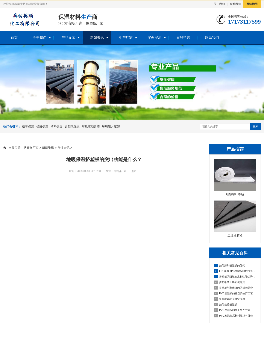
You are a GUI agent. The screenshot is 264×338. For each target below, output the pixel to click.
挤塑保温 (56, 126)
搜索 (255, 126)
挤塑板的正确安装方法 (229, 282)
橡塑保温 (28, 126)
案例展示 (154, 37)
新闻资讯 (97, 37)
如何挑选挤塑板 (225, 304)
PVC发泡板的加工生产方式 (232, 310)
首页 (14, 37)
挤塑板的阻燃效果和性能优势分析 (235, 276)
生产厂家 (126, 37)
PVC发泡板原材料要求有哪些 (233, 315)
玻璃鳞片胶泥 (111, 126)
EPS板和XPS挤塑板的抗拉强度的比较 (235, 271)
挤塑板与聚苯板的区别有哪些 (233, 288)
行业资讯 (64, 147)
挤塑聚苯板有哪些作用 (229, 299)
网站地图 (252, 4)
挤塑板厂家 (31, 147)
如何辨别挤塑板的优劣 (229, 265)
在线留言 (183, 37)
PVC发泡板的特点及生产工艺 (233, 293)
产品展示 (68, 37)
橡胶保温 (42, 126)
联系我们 (235, 4)
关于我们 (219, 4)
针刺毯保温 (72, 126)
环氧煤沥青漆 (91, 126)
